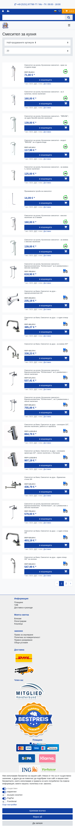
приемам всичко (37, 810)
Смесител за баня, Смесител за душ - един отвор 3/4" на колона (45, 558)
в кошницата (53, 80)
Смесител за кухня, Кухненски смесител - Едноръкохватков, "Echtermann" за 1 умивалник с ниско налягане (45, 372)
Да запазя (38, 823)
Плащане (18, 602)
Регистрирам (20, 621)
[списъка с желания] (59, 11)
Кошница (18, 624)
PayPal (10, 798)
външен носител (14, 795)
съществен (12, 788)
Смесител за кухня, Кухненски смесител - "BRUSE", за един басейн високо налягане (46, 117)
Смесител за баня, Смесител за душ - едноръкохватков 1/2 (40, 292)
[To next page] (70, 583)
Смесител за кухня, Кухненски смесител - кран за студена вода (45, 66)
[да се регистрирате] (8, 11)
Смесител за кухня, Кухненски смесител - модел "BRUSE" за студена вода (45, 141)
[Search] (69, 17)
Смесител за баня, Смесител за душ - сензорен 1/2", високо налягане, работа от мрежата (46, 425)
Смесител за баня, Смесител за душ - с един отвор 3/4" (46, 318)
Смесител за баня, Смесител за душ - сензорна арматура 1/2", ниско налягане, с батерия (44, 452)
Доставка (47, 84)
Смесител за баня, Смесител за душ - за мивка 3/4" (46, 344)
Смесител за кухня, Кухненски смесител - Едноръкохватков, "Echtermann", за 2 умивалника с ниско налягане (46, 399)
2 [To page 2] (66, 583)
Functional (12, 801)
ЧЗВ (16, 605)
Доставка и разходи (23, 607)
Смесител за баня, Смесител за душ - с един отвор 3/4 (46, 532)
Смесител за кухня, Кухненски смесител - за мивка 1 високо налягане (46, 240)
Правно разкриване (23, 640)
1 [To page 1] (61, 583)
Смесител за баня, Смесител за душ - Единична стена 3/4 (44, 478)
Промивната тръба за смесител (37, 191)
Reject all (37, 817)
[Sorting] (37, 43)
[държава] (55, 11)
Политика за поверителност (27, 637)
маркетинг (12, 791)
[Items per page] (37, 51)
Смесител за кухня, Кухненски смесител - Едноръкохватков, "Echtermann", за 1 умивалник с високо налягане (46, 506)
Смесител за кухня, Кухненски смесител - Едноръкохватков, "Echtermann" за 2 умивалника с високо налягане (46, 266)
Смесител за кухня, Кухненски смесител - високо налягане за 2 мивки (45, 216)
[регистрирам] (3, 11)
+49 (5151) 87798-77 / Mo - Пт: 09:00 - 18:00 (37, 4)
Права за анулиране (23, 635)
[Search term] (33, 17)
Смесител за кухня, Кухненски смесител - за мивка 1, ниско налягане (46, 168)
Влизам (17, 618)
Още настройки (9, 804)
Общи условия (21, 642)
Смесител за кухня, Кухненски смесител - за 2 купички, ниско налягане (44, 92)
